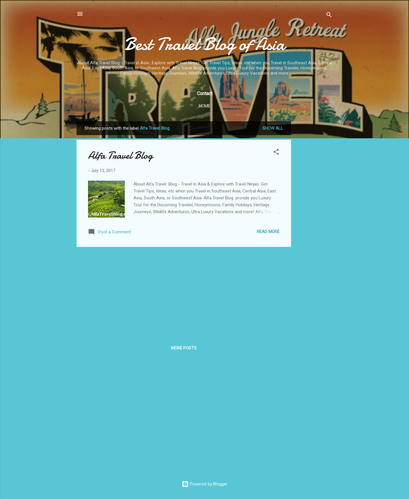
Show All (272, 128)
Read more (268, 231)
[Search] (329, 15)
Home (204, 106)
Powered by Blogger (205, 484)
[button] (276, 152)
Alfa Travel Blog (120, 155)
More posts (183, 348)
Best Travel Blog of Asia (204, 44)
